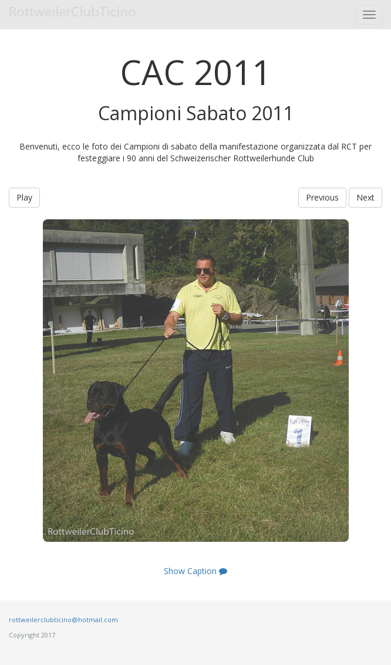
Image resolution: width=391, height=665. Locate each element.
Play (24, 197)
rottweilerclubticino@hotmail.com (63, 619)
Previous (322, 197)
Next (365, 197)
